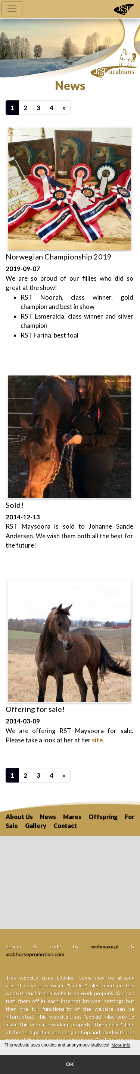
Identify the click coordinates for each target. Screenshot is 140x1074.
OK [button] (70, 1064)
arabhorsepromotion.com (35, 954)
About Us (19, 816)
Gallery (35, 825)
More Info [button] (121, 1045)
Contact (65, 825)
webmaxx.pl (104, 946)
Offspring (103, 816)
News (48, 816)
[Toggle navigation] (11, 8)
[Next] (64, 107)
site (97, 740)
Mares (72, 816)
